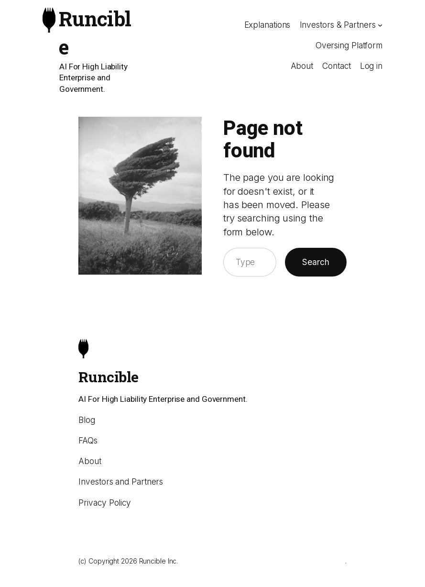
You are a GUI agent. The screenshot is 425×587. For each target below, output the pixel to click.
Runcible (108, 376)
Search (315, 262)
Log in (371, 66)
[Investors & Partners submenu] (380, 24)
